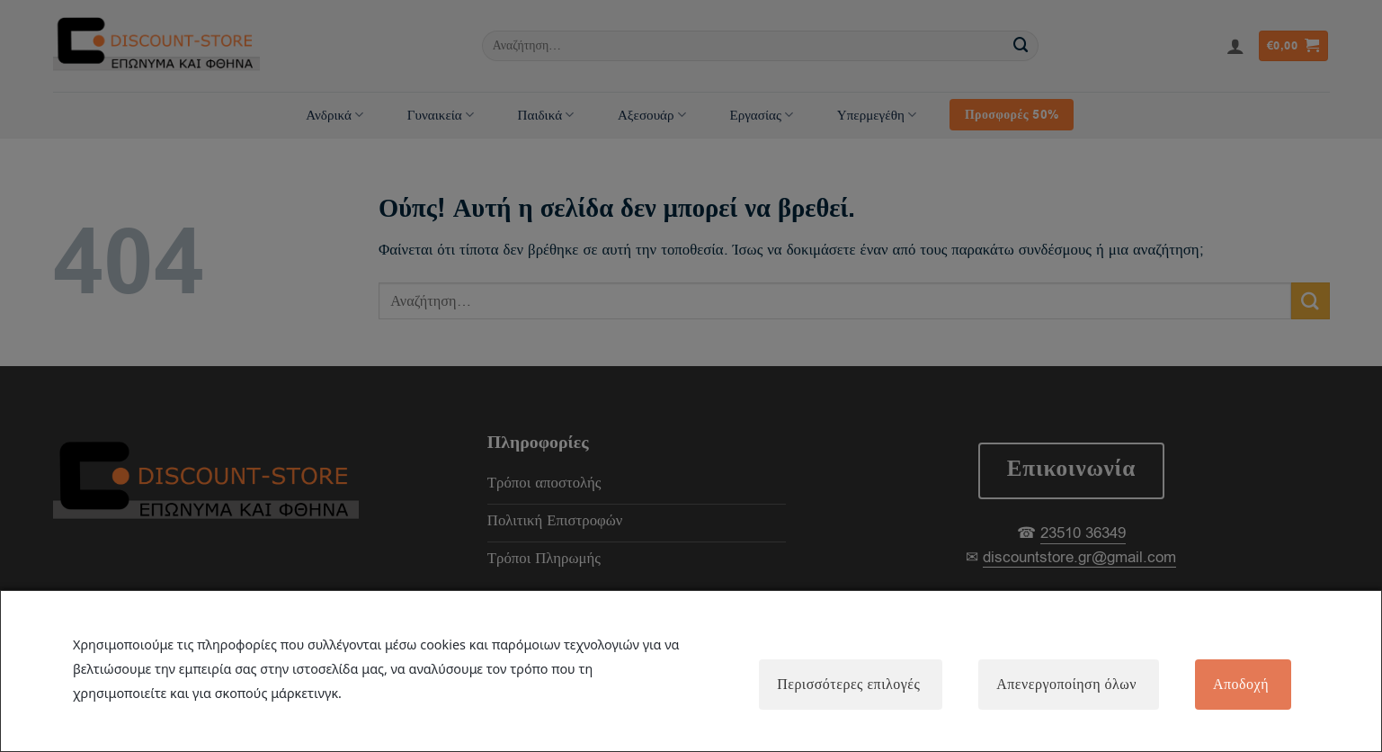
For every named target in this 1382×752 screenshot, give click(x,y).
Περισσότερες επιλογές (848, 684)
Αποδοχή (1241, 684)
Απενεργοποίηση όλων (1066, 684)
